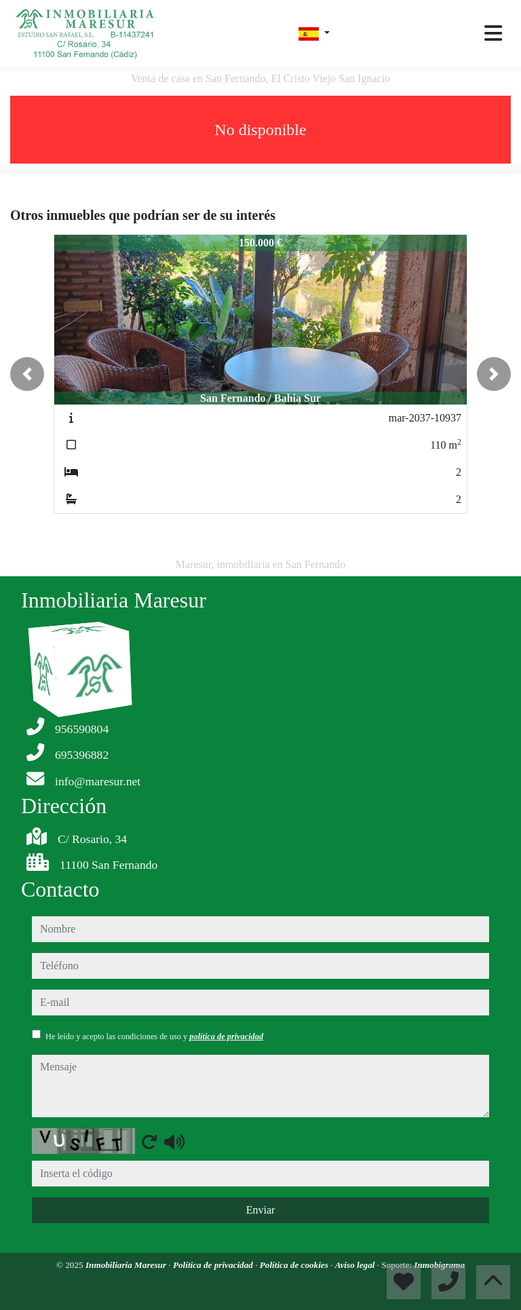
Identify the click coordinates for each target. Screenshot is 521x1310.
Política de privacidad (214, 1265)
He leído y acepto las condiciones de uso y (154, 1036)
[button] (27, 374)
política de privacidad (226, 1036)
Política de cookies (295, 1265)
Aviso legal (356, 1265)
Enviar (260, 1210)
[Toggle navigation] (493, 33)
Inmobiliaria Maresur (126, 1265)
